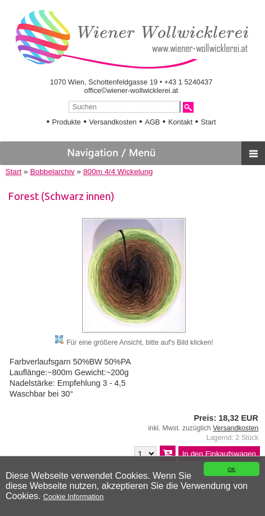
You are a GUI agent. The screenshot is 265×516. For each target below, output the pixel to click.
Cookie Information (73, 496)
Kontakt (180, 122)
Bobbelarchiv (52, 171)
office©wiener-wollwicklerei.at (131, 90)
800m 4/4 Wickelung (118, 171)
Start (208, 122)
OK (231, 469)
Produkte (66, 122)
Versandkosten (113, 122)
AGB (152, 122)
